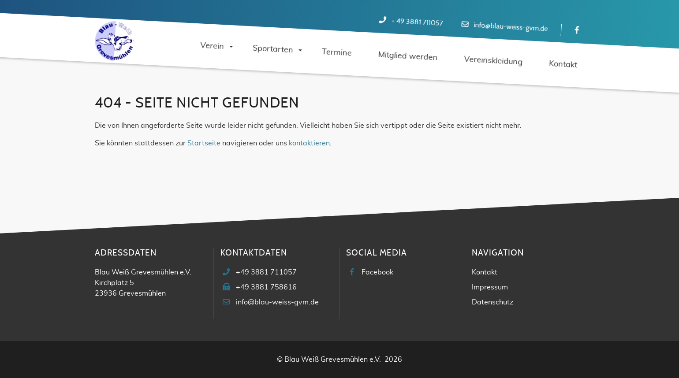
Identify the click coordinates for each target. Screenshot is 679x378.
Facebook (377, 272)
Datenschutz (492, 302)
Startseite (203, 143)
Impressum (490, 287)
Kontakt (484, 272)
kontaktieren (309, 143)
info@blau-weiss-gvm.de (511, 27)
